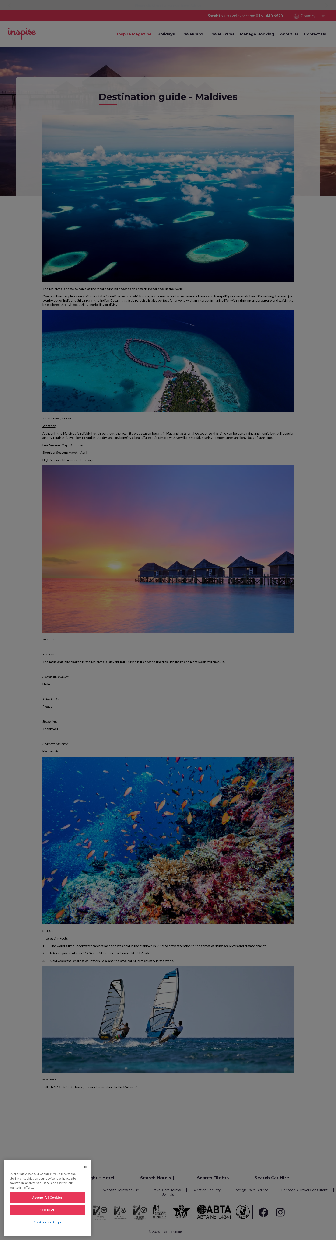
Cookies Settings (48, 1222)
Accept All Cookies (47, 1197)
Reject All (47, 1210)
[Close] (85, 1167)
